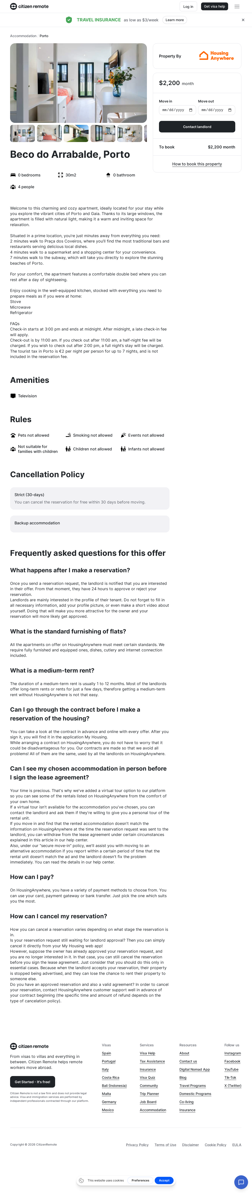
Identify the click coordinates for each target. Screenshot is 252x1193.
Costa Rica (110, 1077)
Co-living (186, 1102)
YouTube (231, 1069)
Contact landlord (197, 127)
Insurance (148, 1069)
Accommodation (23, 36)
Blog (183, 1077)
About (184, 1053)
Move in (177, 107)
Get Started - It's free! (32, 1082)
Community (149, 1085)
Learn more (175, 20)
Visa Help (147, 1053)
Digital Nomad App (194, 1069)
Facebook (232, 1061)
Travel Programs (192, 1085)
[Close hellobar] (243, 20)
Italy (105, 1069)
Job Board (148, 1102)
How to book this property (197, 163)
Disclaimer (190, 1145)
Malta (106, 1094)
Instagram (232, 1053)
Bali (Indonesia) (114, 1085)
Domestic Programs (195, 1094)
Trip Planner (149, 1094)
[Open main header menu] (237, 6)
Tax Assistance (152, 1061)
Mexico (108, 1110)
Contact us (188, 1061)
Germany (109, 1102)
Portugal (108, 1061)
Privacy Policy (137, 1145)
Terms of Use (165, 1145)
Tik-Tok (230, 1077)
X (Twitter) (232, 1085)
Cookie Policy (215, 1145)
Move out (216, 107)
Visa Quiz (147, 1077)
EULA (236, 1145)
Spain (106, 1053)
